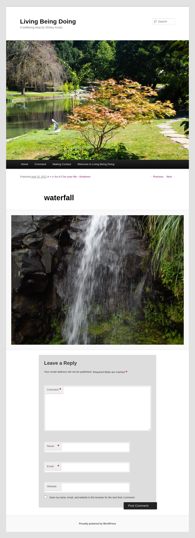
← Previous (157, 176)
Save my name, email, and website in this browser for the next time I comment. (92, 497)
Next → (171, 176)
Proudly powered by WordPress (97, 523)
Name (53, 446)
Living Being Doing (48, 21)
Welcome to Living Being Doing (95, 164)
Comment (40, 164)
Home (24, 164)
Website (52, 486)
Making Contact (62, 164)
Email (53, 466)
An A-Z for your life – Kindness (73, 176)
